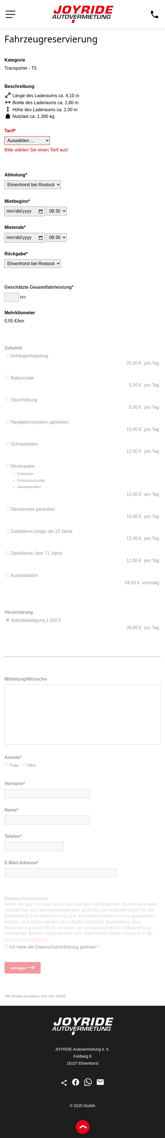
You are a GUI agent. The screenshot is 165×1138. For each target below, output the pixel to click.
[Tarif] (27, 140)
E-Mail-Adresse (20, 863)
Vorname (13, 784)
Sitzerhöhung (21, 401)
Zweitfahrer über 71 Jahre (34, 554)
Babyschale (20, 379)
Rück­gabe (15, 254)
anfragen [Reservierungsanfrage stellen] (22, 968)
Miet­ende (14, 227)
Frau (11, 766)
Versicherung (18, 613)
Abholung (14, 175)
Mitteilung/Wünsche (25, 680)
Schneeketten (22, 445)
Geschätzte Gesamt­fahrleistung (38, 288)
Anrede (12, 758)
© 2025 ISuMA (82, 1105)
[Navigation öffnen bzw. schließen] (10, 14)
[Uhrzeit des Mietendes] (56, 237)
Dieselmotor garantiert (30, 510)
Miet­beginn (16, 201)
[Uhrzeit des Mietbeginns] (56, 211)
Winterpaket (82, 478)
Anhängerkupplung (27, 356)
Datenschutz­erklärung (26, 941)
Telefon (12, 837)
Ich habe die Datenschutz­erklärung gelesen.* (51, 948)
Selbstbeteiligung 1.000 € (33, 621)
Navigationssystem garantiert (37, 423)
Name (10, 811)
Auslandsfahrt (22, 576)
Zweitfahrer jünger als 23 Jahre (39, 532)
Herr (29, 766)
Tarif (9, 131)
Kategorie (14, 60)
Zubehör (13, 348)
